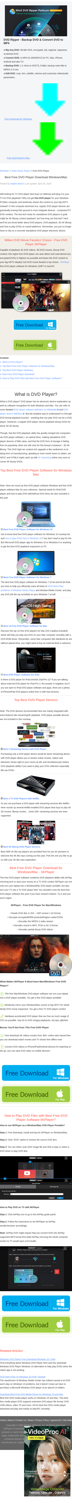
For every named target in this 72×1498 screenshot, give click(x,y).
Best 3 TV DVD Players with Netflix (20, 798)
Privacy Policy (42, 1420)
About (11, 1420)
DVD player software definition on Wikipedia (36, 409)
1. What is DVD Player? (11, 362)
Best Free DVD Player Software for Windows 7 (26, 577)
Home (3, 1420)
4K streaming (44, 457)
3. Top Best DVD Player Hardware (16, 370)
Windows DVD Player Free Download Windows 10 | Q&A (27, 1359)
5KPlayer (4, 171)
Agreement (56, 1420)
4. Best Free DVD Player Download (17, 374)
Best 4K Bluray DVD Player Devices (20, 847)
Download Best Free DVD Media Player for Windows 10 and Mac (31, 1394)
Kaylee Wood (16, 183)
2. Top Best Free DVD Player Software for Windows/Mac (27, 366)
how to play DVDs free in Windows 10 (23, 538)
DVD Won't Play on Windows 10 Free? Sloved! (22, 1377)
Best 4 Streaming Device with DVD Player (23, 749)
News (30, 1420)
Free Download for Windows (36, 119)
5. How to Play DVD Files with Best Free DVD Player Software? (31, 378)
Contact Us (20, 1420)
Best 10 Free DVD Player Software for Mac (24, 626)
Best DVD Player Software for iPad (20, 674)
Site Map (67, 1420)
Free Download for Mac (36, 158)
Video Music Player (20, 171)
